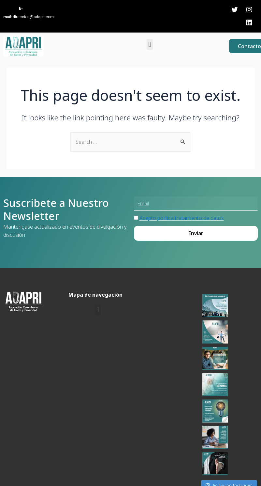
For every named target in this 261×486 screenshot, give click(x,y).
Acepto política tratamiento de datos (181, 233)
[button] (150, 44)
